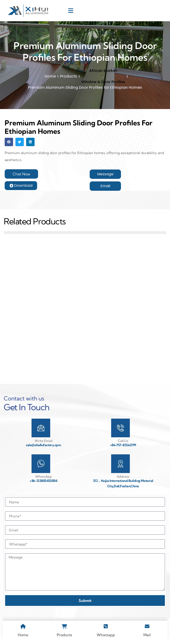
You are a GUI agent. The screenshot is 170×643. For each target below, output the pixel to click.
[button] (9, 142)
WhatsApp (43, 476)
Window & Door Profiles (103, 82)
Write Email (43, 441)
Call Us (123, 441)
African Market (103, 70)
